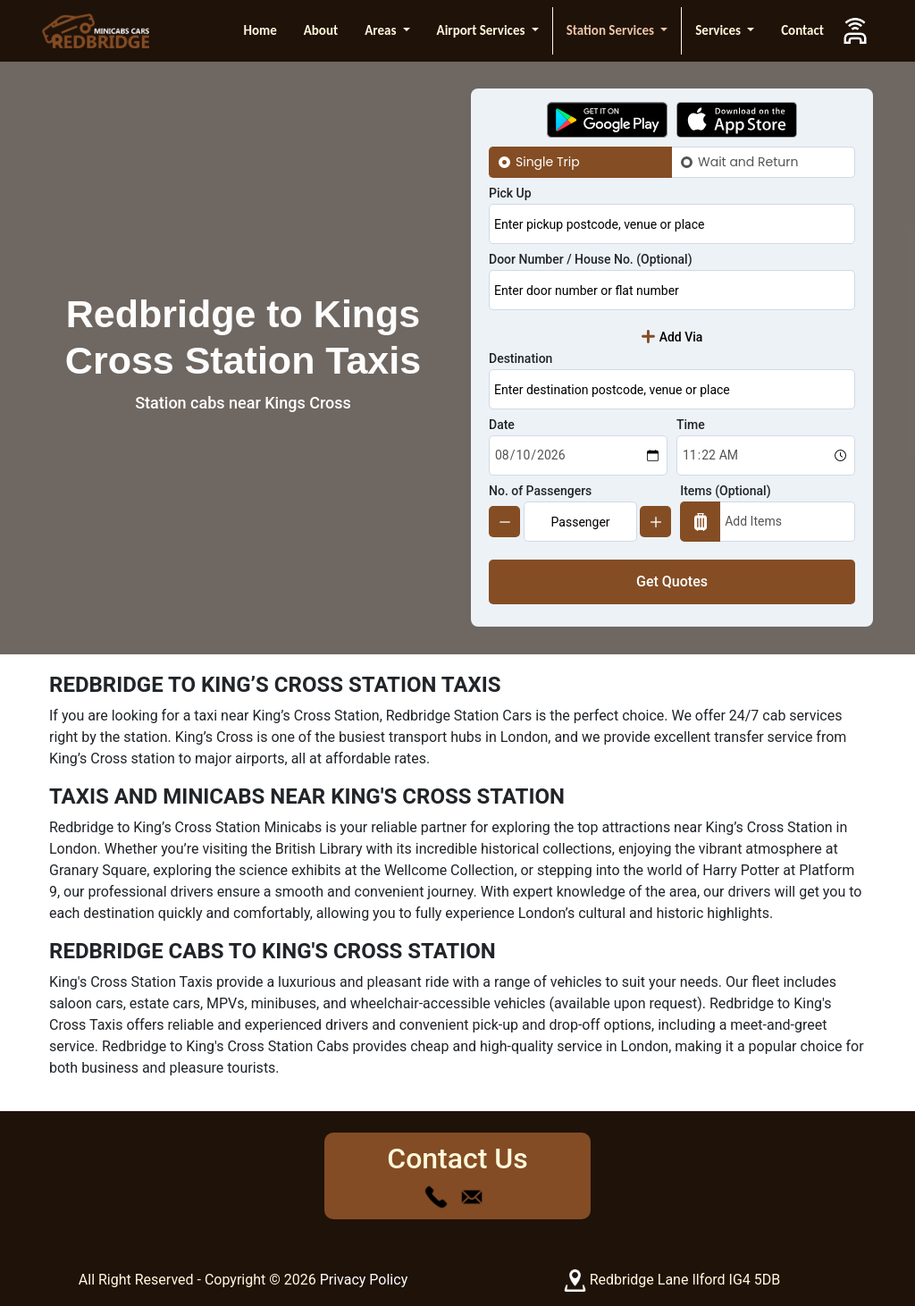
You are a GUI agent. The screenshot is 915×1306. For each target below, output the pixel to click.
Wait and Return (748, 162)
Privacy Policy (364, 1279)
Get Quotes (672, 581)
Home (259, 30)
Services (719, 30)
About (321, 30)
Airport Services (482, 30)
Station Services (612, 30)
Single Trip (548, 162)
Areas (382, 30)
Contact (802, 30)
